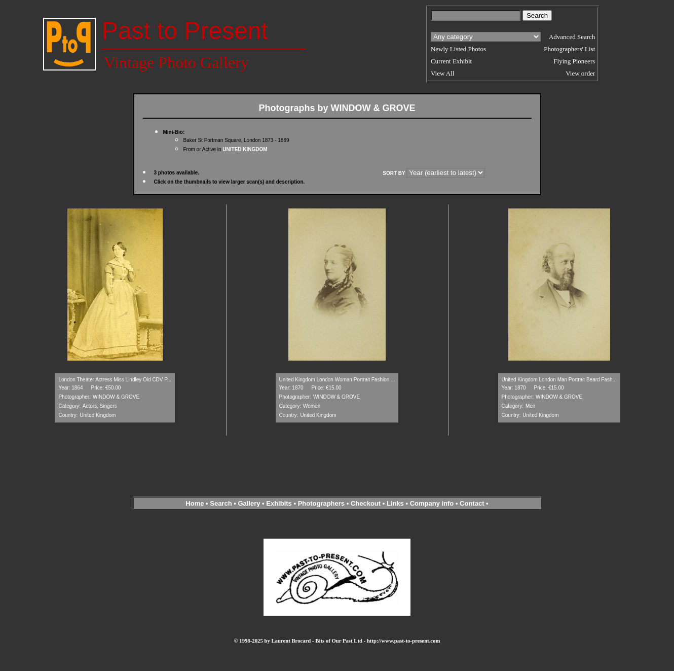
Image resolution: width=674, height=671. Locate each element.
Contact (472, 503)
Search (221, 503)
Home (194, 503)
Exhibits (279, 503)
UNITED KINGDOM (244, 149)
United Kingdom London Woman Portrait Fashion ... (337, 379)
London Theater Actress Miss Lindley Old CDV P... (114, 379)
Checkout (366, 503)
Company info (433, 503)
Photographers (321, 503)
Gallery (249, 503)
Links (395, 503)
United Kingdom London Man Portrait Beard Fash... (559, 379)
